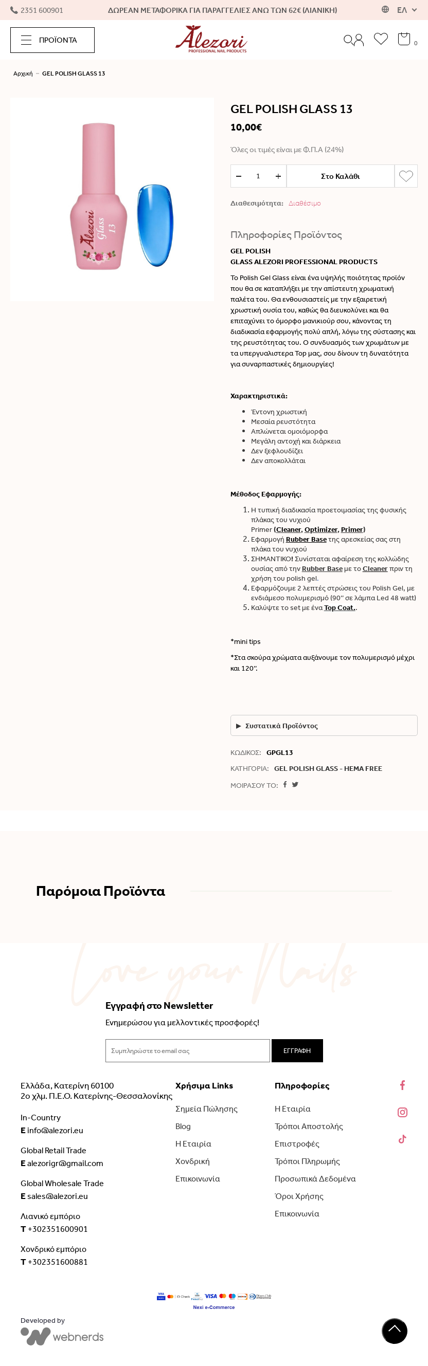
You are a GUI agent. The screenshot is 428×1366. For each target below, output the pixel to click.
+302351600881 (54, 1262)
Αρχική (23, 73)
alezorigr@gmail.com (62, 1163)
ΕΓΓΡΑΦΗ (297, 1051)
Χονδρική (192, 1161)
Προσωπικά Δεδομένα (315, 1179)
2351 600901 (36, 10)
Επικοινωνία (197, 1179)
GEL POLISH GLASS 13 (73, 73)
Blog (183, 1126)
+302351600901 (54, 1229)
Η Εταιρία (193, 1144)
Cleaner (375, 568)
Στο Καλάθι (340, 176)
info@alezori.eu (52, 1130)
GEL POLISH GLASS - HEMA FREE (328, 768)
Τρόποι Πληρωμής (307, 1161)
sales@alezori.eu (54, 1196)
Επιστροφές (297, 1144)
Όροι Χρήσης (299, 1196)
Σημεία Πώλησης (206, 1109)
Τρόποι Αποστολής (309, 1126)
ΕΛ (402, 10)
